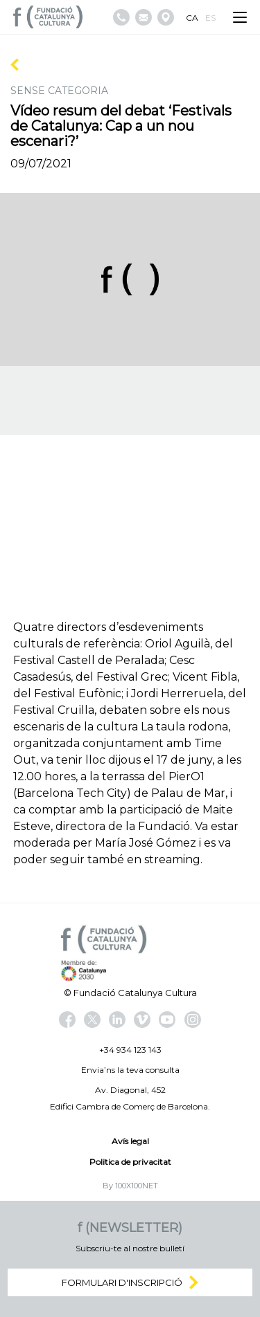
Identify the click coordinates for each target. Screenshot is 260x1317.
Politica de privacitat (130, 1162)
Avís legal (130, 1141)
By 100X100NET (130, 1185)
